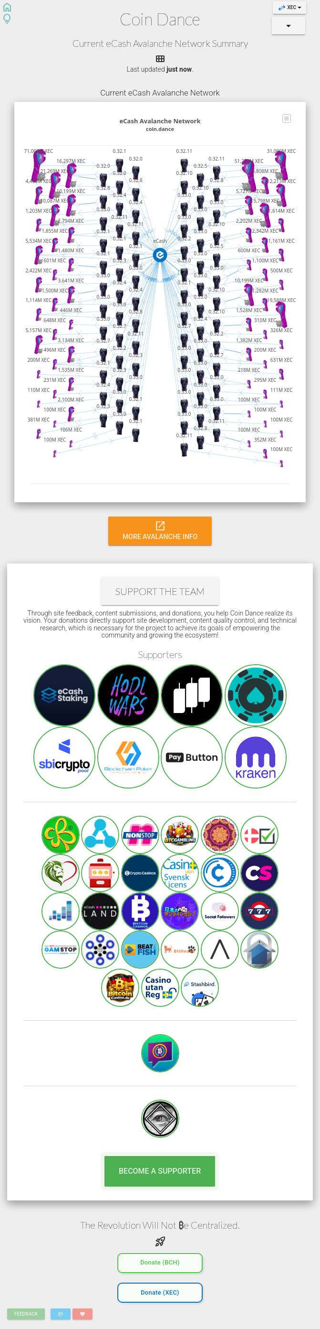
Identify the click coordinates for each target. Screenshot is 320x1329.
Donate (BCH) (160, 1261)
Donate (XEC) (160, 1291)
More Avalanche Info (160, 529)
